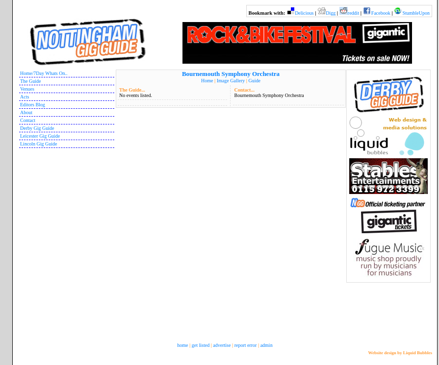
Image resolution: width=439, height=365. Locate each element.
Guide (254, 80)
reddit (353, 13)
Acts (24, 96)
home (182, 345)
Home (207, 80)
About (26, 112)
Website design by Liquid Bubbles (400, 352)
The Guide (30, 81)
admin (266, 345)
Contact (27, 120)
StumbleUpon (416, 13)
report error (245, 345)
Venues (27, 89)
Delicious (304, 13)
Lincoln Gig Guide (38, 143)
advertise (222, 345)
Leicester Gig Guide (40, 136)
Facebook (380, 13)
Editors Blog (32, 104)
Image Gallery (231, 80)
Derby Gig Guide (37, 128)
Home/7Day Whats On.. (43, 73)
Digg (331, 13)
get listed (200, 345)
